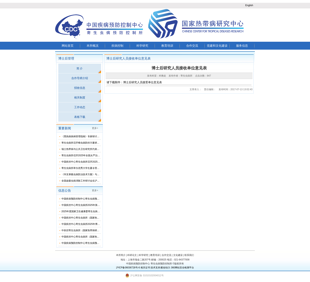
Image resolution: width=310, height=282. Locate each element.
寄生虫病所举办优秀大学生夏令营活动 (81, 168)
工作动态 (79, 107)
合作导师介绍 (79, 78)
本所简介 (121, 255)
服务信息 (242, 45)
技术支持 (155, 267)
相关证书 (145, 267)
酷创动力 (165, 267)
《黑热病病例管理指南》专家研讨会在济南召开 (86, 136)
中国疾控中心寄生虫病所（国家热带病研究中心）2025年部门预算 (96, 217)
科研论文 (132, 255)
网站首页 (68, 45)
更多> (95, 128)
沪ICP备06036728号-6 (128, 267)
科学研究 (142, 45)
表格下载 (79, 116)
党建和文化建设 (217, 45)
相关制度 (79, 97)
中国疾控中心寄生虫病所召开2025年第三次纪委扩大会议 (91, 161)
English (249, 5)
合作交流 (192, 45)
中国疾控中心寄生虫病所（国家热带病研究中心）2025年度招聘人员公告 (99, 236)
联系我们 (189, 255)
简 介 (80, 68)
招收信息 (79, 87)
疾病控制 (117, 45)
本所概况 (92, 45)
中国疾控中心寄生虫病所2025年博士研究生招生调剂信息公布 (93, 224)
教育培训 (167, 45)
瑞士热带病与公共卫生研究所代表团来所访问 (85, 149)
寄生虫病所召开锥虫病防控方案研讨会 (81, 142)
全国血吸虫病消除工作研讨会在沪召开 (81, 180)
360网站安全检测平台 (182, 267)
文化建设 (178, 255)
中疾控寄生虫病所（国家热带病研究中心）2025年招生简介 (92, 230)
